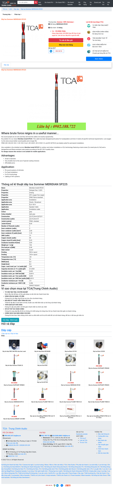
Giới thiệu (39, 3)
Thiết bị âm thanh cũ (63, 475)
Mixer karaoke (85, 475)
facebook (79, 434)
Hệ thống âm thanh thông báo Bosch (55, 467)
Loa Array (31, 471)
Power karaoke (75, 475)
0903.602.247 (9, 435)
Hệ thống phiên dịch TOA (50, 469)
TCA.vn (5, 9)
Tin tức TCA (83, 442)
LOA (10, 9)
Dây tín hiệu (14, 333)
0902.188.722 (45, 435)
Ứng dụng (85, 3)
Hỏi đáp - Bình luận (10, 320)
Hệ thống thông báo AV (92, 467)
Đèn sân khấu (58, 465)
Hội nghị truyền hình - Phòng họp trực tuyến (48, 471)
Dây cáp (16, 9)
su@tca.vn (17, 435)
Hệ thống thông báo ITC (76, 467)
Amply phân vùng (94, 471)
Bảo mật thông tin (103, 434)
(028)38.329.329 (25, 445)
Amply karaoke (50, 475)
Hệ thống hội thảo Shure (99, 475)
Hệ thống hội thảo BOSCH (12, 467)
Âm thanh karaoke (71, 3)
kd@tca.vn (66, 435)
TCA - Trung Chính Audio (15, 428)
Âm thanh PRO (60, 2)
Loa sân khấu (93, 465)
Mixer (46, 465)
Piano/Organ (73, 473)
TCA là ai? (83, 438)
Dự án (91, 3)
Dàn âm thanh (101, 473)
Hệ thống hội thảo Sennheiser (20, 477)
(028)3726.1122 (13, 456)
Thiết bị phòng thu (90, 473)
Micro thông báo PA (11, 473)
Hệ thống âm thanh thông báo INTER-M (75, 471)
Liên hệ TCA (83, 440)
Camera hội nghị (28, 465)
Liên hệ (108, 3)
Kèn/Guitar (71, 465)
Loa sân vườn (43, 473)
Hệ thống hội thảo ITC (19, 469)
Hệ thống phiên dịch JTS (84, 469)
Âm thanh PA (49, 2)
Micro (51, 465)
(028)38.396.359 (13, 445)
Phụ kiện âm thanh (82, 465)
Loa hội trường (39, 465)
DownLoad (97, 2)
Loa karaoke (15, 475)
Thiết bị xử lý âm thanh (38, 475)
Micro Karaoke (24, 475)
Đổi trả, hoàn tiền (103, 453)
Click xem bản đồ (12, 443)
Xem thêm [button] (99, 59)
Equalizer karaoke (20, 471)
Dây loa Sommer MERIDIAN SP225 (32, 9)
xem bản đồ (22, 454)
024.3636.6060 (57, 435)
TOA (65, 465)
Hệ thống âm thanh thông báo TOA (32, 467)
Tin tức (103, 3)
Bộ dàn (79, 3)
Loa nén (105, 469)
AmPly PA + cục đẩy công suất (58, 473)
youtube (84, 434)
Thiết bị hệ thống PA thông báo (27, 473)
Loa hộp (103, 471)
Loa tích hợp (103, 465)
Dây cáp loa (6, 333)
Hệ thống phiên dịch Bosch (67, 469)
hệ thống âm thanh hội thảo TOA (11, 465)
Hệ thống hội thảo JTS (34, 469)
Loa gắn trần (98, 469)
